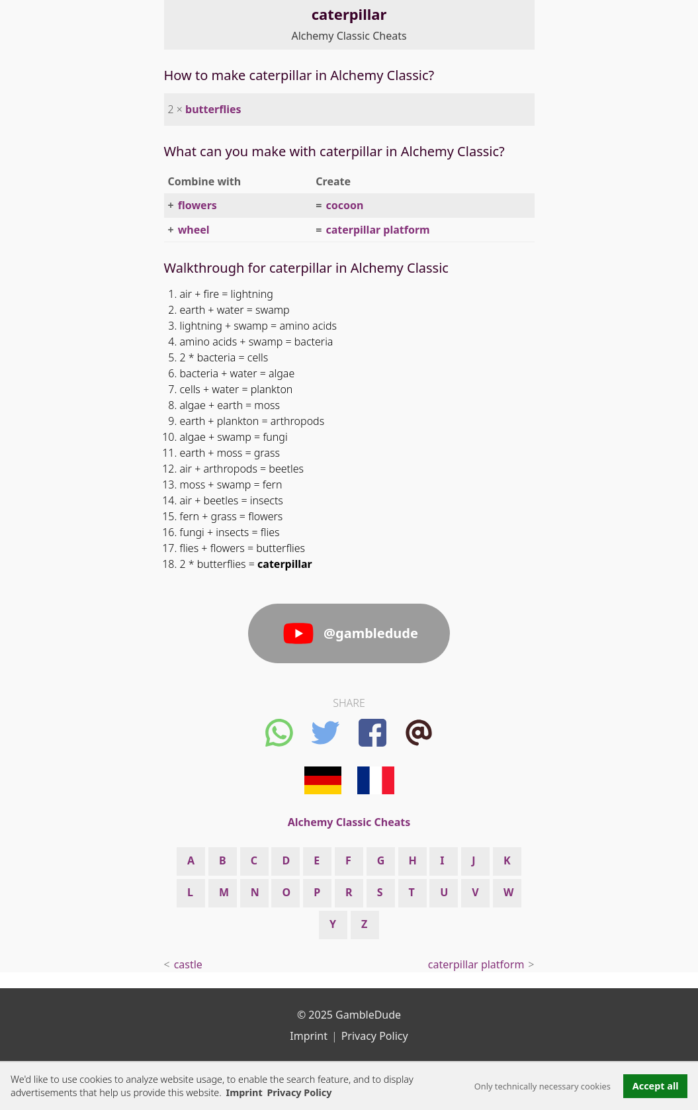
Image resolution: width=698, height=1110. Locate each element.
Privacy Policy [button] (299, 1092)
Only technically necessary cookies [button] (542, 1086)
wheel (194, 229)
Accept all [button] (656, 1086)
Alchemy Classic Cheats (348, 35)
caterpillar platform (377, 229)
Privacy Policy (374, 1036)
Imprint (244, 1092)
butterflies (213, 109)
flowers (197, 205)
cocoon (344, 205)
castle (188, 964)
